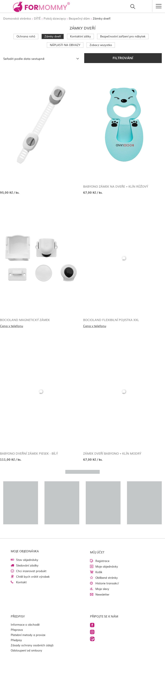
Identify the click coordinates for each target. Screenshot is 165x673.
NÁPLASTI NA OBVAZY (65, 45)
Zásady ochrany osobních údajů (32, 645)
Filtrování (123, 57)
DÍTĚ (37, 18)
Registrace (102, 560)
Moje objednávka (25, 551)
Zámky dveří (52, 36)
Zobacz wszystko (101, 45)
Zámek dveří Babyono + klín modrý (112, 453)
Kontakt (21, 582)
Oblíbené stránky (106, 577)
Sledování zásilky (27, 565)
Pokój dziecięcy (55, 18)
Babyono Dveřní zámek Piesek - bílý (29, 453)
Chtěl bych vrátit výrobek (33, 576)
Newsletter (102, 594)
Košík (98, 572)
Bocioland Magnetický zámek (25, 320)
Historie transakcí (107, 583)
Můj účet (97, 552)
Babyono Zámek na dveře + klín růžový (115, 186)
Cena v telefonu (11, 326)
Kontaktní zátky (80, 36)
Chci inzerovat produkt (31, 571)
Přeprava (17, 629)
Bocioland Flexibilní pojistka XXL (111, 320)
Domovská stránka (17, 18)
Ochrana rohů (26, 36)
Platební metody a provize (28, 634)
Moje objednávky (106, 566)
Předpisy (16, 640)
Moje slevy (102, 588)
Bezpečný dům (79, 18)
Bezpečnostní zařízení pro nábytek (122, 36)
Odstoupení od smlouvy (26, 650)
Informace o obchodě (25, 624)
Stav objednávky (27, 559)
